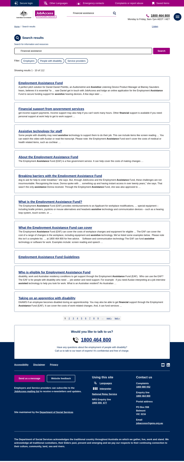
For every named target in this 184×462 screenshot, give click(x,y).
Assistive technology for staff (40, 131)
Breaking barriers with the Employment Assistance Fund (60, 176)
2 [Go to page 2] (69, 318)
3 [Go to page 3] (73, 318)
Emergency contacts (93, 3)
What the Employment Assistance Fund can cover (55, 227)
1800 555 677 (99, 403)
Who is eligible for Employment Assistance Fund (55, 272)
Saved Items (162, 3)
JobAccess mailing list (26, 391)
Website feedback (61, 378)
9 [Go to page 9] (98, 318)
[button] (177, 17)
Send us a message (29, 378)
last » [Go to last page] (117, 318)
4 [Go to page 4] (77, 318)
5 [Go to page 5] (81, 318)
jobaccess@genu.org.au (149, 423)
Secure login (26, 3)
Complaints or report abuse (129, 3)
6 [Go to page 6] (85, 318)
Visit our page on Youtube (163, 365)
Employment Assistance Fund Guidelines (49, 257)
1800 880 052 (143, 387)
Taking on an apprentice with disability (47, 298)
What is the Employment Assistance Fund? (50, 201)
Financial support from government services (51, 109)
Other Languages (59, 3)
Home (17, 26)
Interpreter (105, 388)
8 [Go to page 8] (94, 318)
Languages (106, 383)
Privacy (54, 364)
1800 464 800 (160, 15)
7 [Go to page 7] (89, 318)
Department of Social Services (56, 412)
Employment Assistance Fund (41, 83)
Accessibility (21, 364)
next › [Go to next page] (109, 318)
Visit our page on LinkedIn (168, 365)
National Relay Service (104, 394)
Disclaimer (39, 364)
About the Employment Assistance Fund (48, 157)
